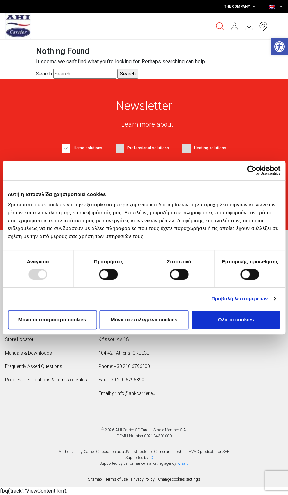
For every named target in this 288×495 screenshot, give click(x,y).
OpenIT (156, 457)
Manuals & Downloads (28, 352)
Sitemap (95, 479)
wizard (183, 463)
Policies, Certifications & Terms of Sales (46, 379)
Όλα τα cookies (236, 319)
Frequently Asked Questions (33, 366)
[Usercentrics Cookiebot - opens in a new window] (251, 170)
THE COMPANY (239, 6)
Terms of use (116, 479)
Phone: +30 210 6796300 (124, 366)
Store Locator (19, 339)
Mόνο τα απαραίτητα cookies (52, 319)
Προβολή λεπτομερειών (239, 298)
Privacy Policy (143, 479)
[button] (279, 46)
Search (44, 74)
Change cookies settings (179, 479)
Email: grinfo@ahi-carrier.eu (127, 393)
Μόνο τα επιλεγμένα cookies (144, 319)
